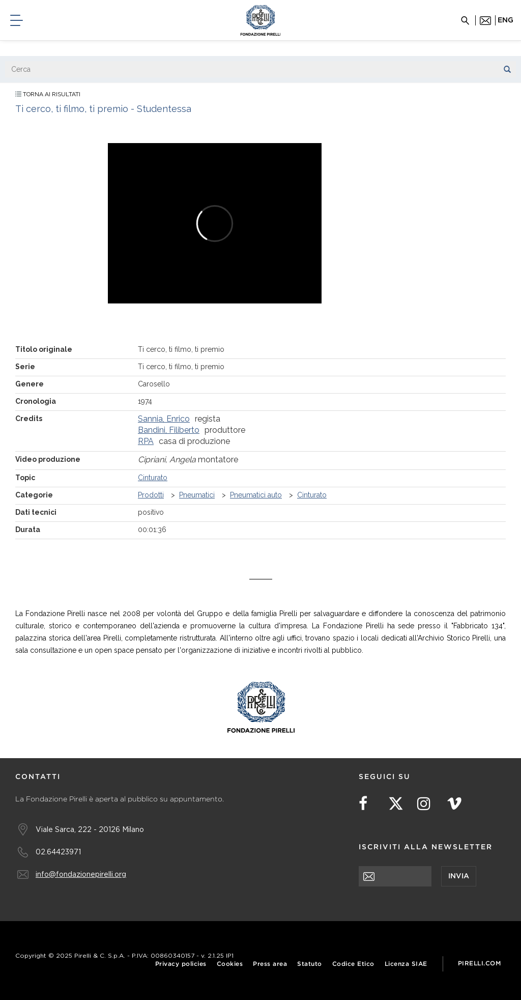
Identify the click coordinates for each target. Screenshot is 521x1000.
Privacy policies (181, 964)
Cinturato (152, 478)
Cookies (230, 964)
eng (505, 20)
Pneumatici (197, 495)
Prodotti (151, 495)
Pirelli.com (479, 963)
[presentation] (436, 906)
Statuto (309, 964)
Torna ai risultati (47, 94)
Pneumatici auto (256, 495)
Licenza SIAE (406, 964)
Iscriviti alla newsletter (426, 847)
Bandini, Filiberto (168, 430)
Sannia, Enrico (164, 419)
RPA (146, 441)
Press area (270, 964)
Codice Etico (353, 964)
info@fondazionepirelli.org (81, 874)
